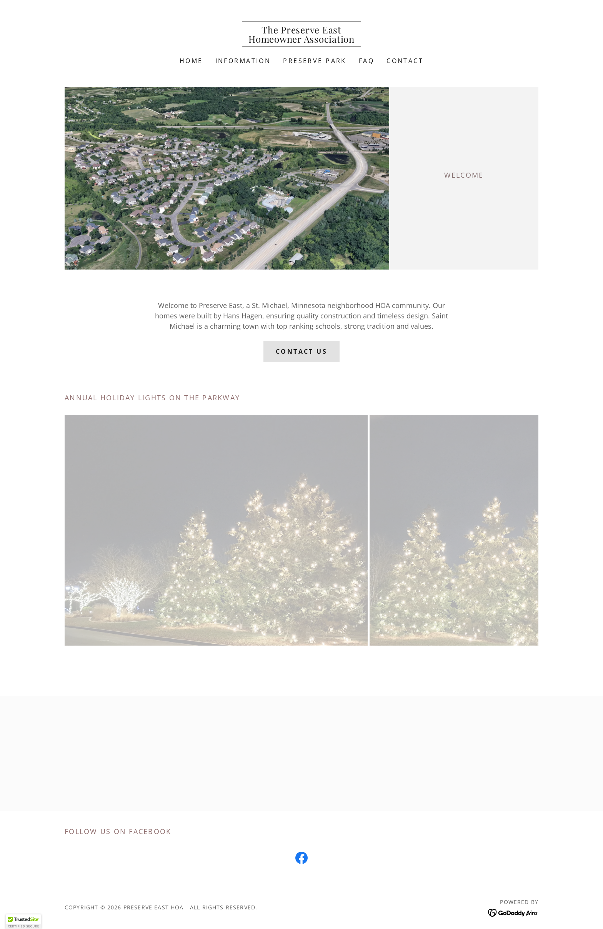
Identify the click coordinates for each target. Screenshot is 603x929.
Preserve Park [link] (314, 61)
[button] (23, 921)
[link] (301, 40)
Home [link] (191, 61)
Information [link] (243, 61)
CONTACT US (301, 351)
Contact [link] (404, 61)
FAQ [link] (366, 61)
